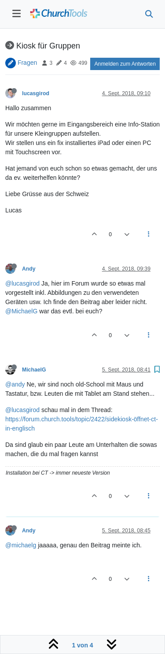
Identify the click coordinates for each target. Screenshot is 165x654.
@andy (15, 384)
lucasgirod (35, 93)
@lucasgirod (22, 283)
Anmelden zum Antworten (125, 64)
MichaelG (34, 370)
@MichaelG (21, 311)
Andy (29, 269)
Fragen (27, 62)
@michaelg (20, 545)
